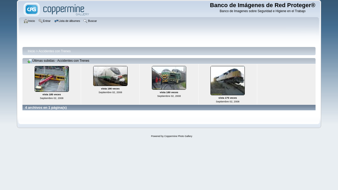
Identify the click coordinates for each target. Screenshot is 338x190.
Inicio (31, 51)
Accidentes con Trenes (55, 51)
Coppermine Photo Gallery (178, 136)
